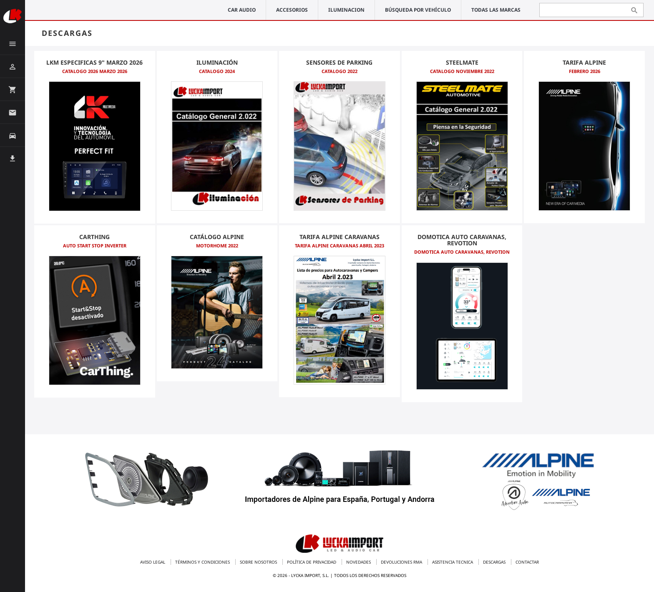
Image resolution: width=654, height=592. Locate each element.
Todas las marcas (496, 9)
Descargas (495, 562)
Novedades (359, 562)
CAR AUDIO (242, 9)
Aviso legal (153, 562)
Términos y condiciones (203, 562)
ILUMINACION (346, 9)
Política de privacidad (312, 562)
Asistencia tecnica (453, 562)
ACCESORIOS (292, 9)
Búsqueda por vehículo (418, 9)
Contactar (527, 562)
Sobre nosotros (259, 562)
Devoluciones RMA (402, 562)
